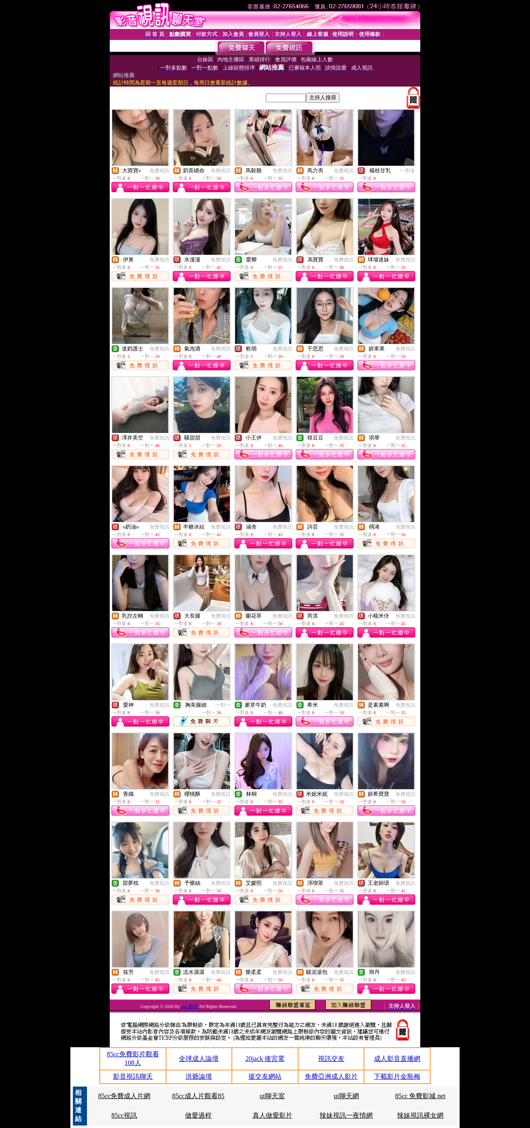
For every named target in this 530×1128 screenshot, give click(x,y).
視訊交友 (331, 1058)
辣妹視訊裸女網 (420, 1115)
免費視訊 (159, 171)
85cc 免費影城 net (420, 1095)
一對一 (223, 705)
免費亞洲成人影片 (331, 1076)
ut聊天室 (272, 1095)
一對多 (407, 171)
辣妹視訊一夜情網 (346, 1115)
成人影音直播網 (397, 1058)
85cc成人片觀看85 (198, 1095)
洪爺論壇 (199, 1076)
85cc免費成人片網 (124, 1095)
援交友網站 (265, 1076)
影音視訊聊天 (133, 1076)
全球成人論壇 (199, 1058)
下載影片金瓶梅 (397, 1076)
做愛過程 (198, 1115)
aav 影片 (190, 1006)
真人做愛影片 (272, 1115)
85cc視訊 (124, 1115)
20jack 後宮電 (265, 1058)
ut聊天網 (346, 1095)
